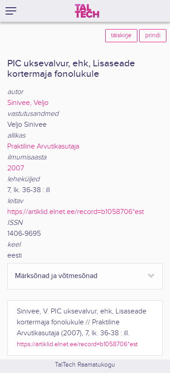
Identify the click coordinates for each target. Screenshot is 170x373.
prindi (152, 35)
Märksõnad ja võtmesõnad (56, 276)
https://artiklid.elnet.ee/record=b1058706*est (75, 212)
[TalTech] (87, 11)
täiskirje (121, 35)
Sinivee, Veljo (28, 103)
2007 (15, 168)
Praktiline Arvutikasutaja (43, 146)
